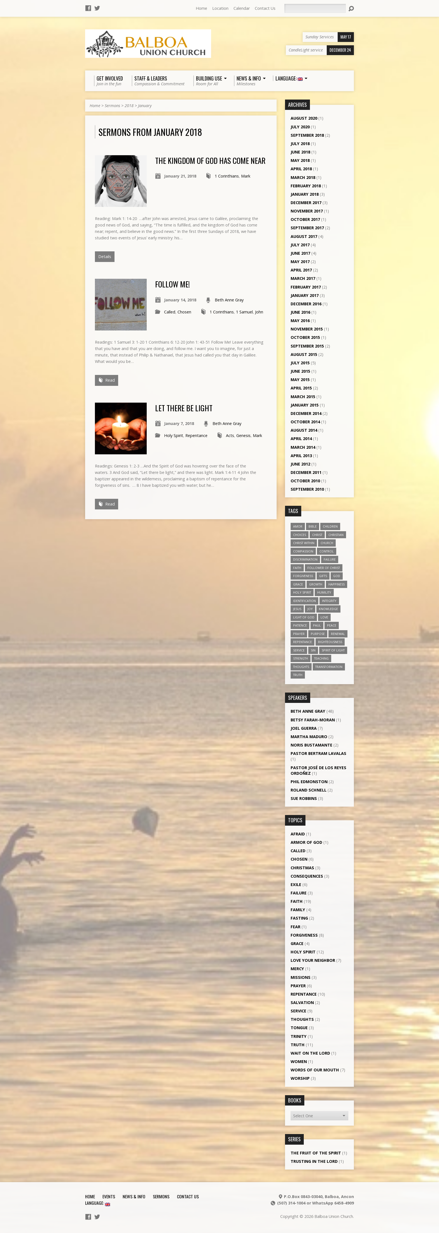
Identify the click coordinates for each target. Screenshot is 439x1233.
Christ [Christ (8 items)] (317, 535)
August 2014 (304, 430)
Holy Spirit (173, 435)
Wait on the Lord (310, 1053)
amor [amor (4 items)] (297, 526)
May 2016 (300, 320)
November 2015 (307, 329)
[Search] (315, 8)
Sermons (112, 105)
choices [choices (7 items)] (299, 535)
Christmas (302, 867)
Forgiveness (304, 935)
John (259, 312)
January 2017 (305, 295)
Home (201, 8)
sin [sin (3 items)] (313, 650)
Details (104, 256)
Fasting (299, 918)
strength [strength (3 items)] (300, 658)
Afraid (298, 834)
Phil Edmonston (309, 781)
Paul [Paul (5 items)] (317, 625)
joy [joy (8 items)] (310, 609)
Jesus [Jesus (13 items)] (297, 609)
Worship (300, 1078)
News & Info (134, 1196)
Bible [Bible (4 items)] (313, 526)
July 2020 (300, 126)
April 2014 (301, 438)
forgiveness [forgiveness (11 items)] (303, 576)
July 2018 (300, 143)
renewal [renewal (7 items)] (338, 634)
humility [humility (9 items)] (324, 592)
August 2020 (304, 118)
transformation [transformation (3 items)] (328, 667)
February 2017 (306, 287)
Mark (245, 176)
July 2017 (300, 244)
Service (298, 1011)
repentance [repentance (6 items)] (302, 642)
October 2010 (305, 480)
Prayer (298, 985)
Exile (296, 884)
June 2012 (300, 464)
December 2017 (306, 202)
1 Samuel (244, 312)
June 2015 (300, 371)
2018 (129, 105)
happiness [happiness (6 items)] (336, 584)
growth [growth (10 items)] (315, 584)
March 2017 (303, 278)
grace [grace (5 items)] (298, 584)
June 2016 (300, 312)
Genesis (243, 435)
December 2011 (306, 472)
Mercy (297, 968)
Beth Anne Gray (229, 300)
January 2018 (305, 194)
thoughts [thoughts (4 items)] (301, 667)
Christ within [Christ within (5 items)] (303, 543)
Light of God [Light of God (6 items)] (303, 617)
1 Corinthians (227, 176)
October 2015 (305, 337)
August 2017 (304, 236)
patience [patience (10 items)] (300, 625)
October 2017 (305, 219)
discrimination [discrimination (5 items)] (305, 559)
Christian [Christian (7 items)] (336, 535)
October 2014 (305, 421)
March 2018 (303, 177)
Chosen (184, 312)
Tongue (299, 1027)
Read (106, 380)
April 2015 (301, 388)
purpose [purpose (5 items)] (318, 634)
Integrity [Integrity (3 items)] (329, 601)
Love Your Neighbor (313, 960)
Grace (297, 943)
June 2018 (300, 152)
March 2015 (303, 396)
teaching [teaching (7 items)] (321, 658)
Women (299, 1061)
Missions (300, 977)
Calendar (241, 8)
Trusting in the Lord (314, 1161)
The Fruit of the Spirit (316, 1153)
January (145, 105)
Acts (230, 435)
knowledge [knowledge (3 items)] (328, 609)
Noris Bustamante (311, 745)
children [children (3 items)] (330, 526)
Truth (298, 1044)
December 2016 (306, 303)
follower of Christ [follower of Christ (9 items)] (323, 568)
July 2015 (300, 362)
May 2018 (300, 160)
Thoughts (302, 1019)
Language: (97, 1202)
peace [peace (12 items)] (331, 625)
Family (298, 909)
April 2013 (301, 455)
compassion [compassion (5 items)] (303, 551)
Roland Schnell (308, 790)
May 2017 (300, 261)
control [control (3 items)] (326, 551)
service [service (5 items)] (299, 650)
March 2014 (303, 447)
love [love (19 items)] (324, 617)
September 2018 (307, 135)
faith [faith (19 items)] (297, 568)
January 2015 (305, 405)
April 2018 (301, 168)
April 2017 (301, 270)
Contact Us (265, 8)
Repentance (196, 435)
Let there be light (184, 408)
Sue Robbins (304, 798)
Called (169, 312)
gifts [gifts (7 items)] (323, 576)
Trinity (299, 1036)
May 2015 (300, 379)
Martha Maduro (309, 736)
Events (108, 1196)
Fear (295, 926)
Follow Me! (172, 284)
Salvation (302, 1002)
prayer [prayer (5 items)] (299, 634)
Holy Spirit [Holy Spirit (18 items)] (302, 592)
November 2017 (307, 211)
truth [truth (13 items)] (297, 675)
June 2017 (300, 253)
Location (220, 8)
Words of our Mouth (315, 1070)
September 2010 (307, 489)
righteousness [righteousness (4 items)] (330, 642)
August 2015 (304, 354)
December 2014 (306, 413)
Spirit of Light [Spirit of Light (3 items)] (333, 650)
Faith (297, 901)
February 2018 (306, 185)
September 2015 (307, 346)
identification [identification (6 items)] (304, 601)
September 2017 (307, 227)
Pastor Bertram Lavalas (318, 753)
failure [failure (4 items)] (330, 559)
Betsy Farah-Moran (313, 719)
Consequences (307, 876)
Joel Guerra (304, 728)
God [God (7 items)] (336, 576)
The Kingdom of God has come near (210, 160)
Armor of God (306, 842)
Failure (299, 893)
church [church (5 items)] (327, 543)
